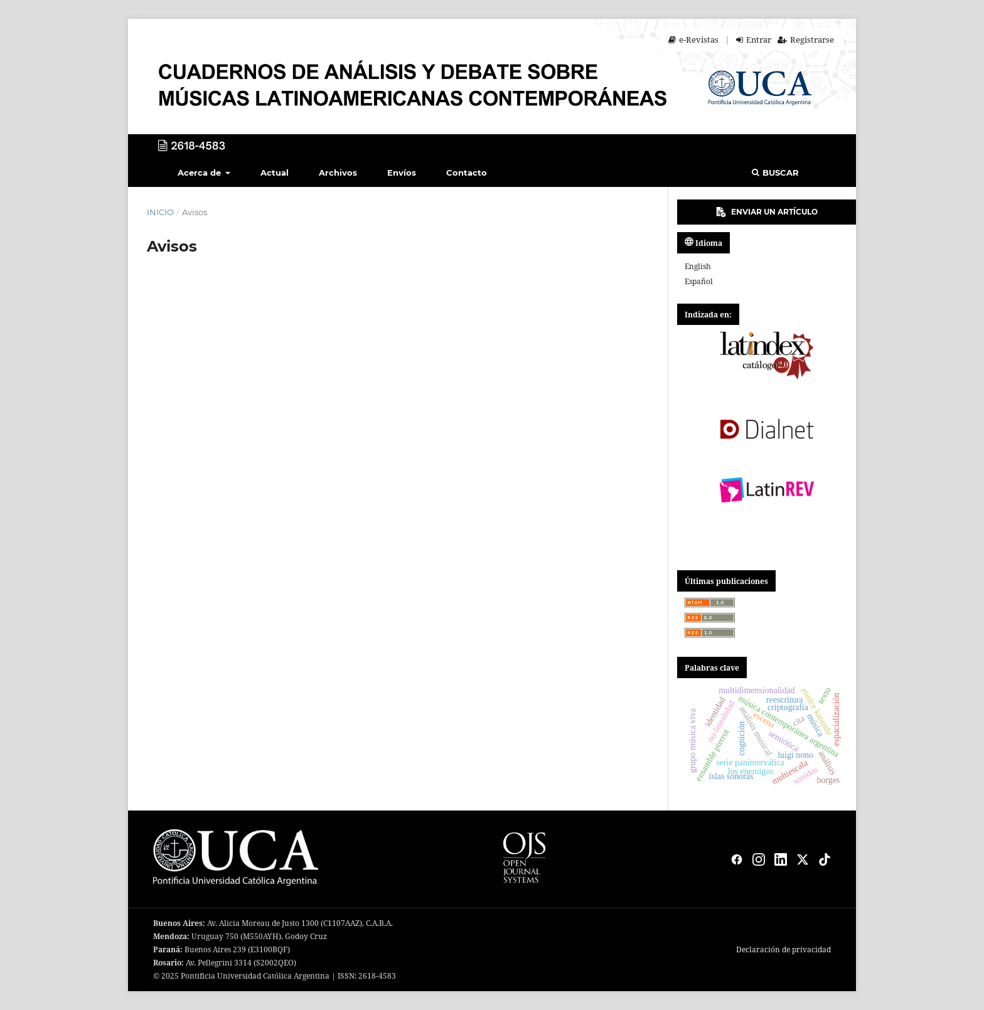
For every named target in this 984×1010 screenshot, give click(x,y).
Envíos (401, 172)
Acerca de (200, 172)
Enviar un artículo (767, 212)
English (698, 266)
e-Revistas (693, 39)
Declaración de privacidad (783, 949)
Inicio (160, 212)
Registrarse (806, 39)
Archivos (338, 172)
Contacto (466, 172)
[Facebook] (736, 859)
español (699, 281)
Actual (274, 172)
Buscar (775, 172)
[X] (802, 859)
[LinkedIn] (780, 859)
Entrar (753, 39)
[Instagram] (758, 859)
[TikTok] (824, 859)
